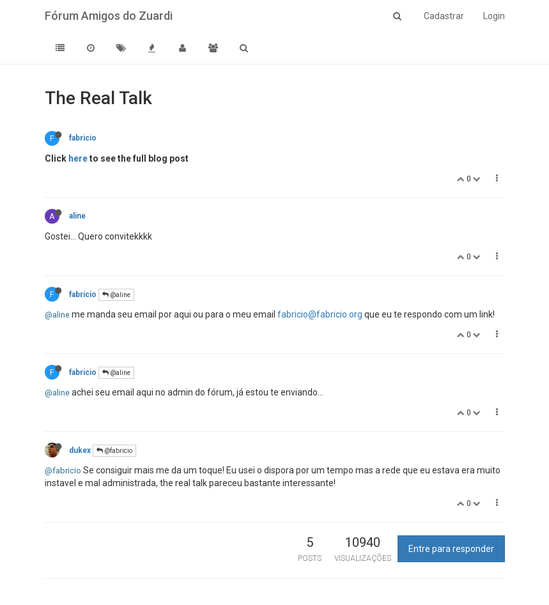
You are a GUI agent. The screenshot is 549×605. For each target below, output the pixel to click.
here (78, 158)
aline (77, 215)
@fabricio (114, 450)
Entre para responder (451, 549)
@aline (116, 294)
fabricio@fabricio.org (319, 314)
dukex (80, 449)
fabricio (83, 138)
